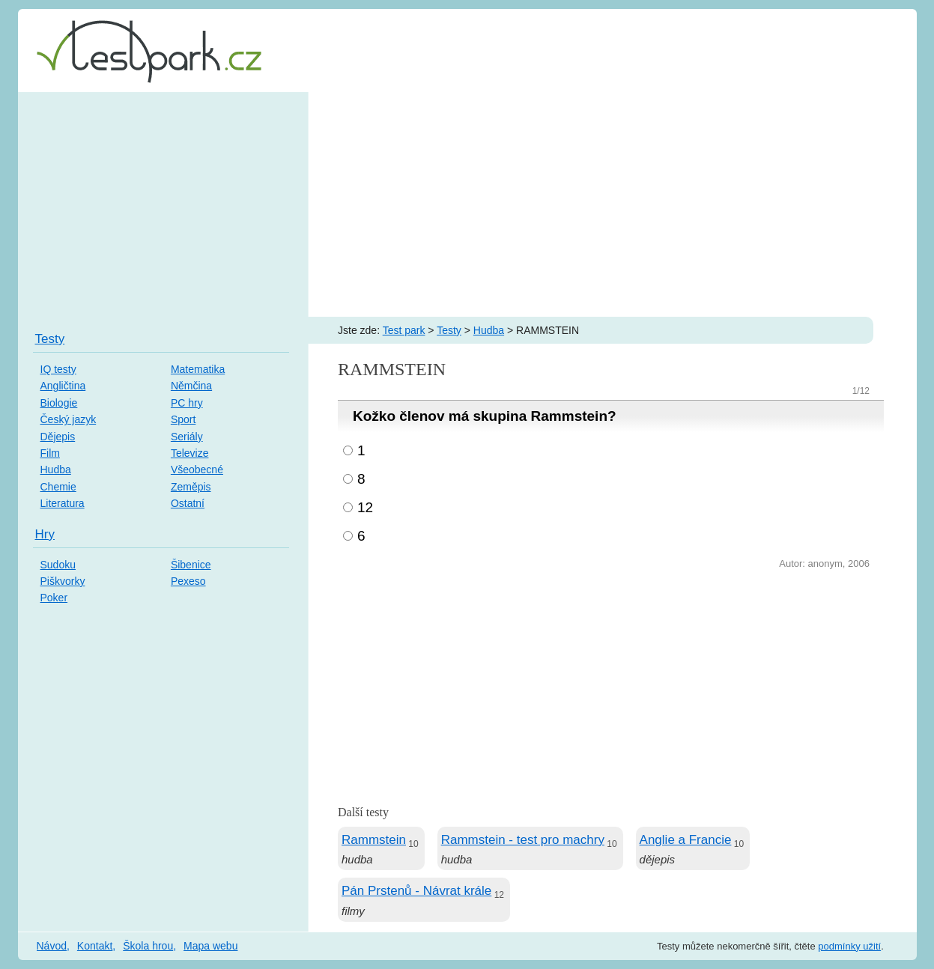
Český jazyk (68, 419)
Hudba (488, 330)
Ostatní (187, 503)
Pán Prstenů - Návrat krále (416, 891)
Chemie (58, 487)
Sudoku (58, 565)
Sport (183, 419)
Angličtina (63, 386)
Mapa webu (210, 946)
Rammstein (374, 840)
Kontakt (94, 946)
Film (50, 453)
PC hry (187, 403)
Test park (404, 330)
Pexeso (188, 581)
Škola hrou (148, 946)
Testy (449, 330)
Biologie (59, 403)
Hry (45, 534)
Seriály (187, 437)
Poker (54, 598)
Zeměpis (191, 487)
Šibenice (191, 565)
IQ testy (58, 369)
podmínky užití (849, 946)
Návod (52, 946)
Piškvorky (62, 581)
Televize (190, 453)
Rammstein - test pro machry (522, 840)
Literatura (62, 503)
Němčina (191, 386)
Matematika (198, 369)
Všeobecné (197, 470)
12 (365, 507)
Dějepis (58, 437)
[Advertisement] (467, 204)
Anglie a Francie (686, 840)
